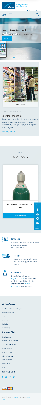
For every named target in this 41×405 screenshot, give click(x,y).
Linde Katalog (6, 328)
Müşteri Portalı (6, 364)
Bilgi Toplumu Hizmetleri (9, 345)
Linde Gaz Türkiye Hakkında (10, 341)
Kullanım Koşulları (7, 348)
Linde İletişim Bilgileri (8, 313)
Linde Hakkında (6, 337)
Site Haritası (5, 324)
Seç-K (3, 367)
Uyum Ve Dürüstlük (7, 360)
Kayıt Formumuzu (17, 278)
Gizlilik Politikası (6, 320)
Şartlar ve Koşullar (7, 352)
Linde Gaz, (16, 397)
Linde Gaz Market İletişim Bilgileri (12, 309)
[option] (20, 87)
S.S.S (3, 316)
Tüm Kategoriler (7, 131)
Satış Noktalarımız (7, 356)
